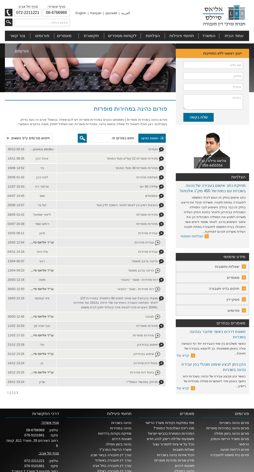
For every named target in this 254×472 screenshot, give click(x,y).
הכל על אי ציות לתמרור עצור (173, 444)
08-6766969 (35, 430)
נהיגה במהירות (121, 428)
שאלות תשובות (183, 450)
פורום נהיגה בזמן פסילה (231, 433)
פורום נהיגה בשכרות (234, 423)
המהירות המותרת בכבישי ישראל (171, 433)
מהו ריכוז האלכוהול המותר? (174, 428)
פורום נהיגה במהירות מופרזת (227, 428)
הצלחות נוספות (192, 236)
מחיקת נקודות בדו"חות (115, 433)
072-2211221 (34, 461)
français (95, 13)
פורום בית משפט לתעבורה (229, 455)
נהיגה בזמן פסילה (119, 444)
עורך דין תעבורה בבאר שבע (111, 455)
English (81, 13)
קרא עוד (182, 355)
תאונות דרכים (184, 466)
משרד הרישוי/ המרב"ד (115, 450)
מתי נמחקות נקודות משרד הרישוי (169, 423)
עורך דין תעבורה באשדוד (113, 460)
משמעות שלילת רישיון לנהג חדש (170, 439)
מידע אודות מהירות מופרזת (174, 460)
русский (111, 13)
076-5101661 (34, 435)
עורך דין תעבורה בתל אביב (112, 466)
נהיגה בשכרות (121, 423)
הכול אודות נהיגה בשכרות (175, 455)
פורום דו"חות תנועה (234, 450)
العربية (125, 13)
